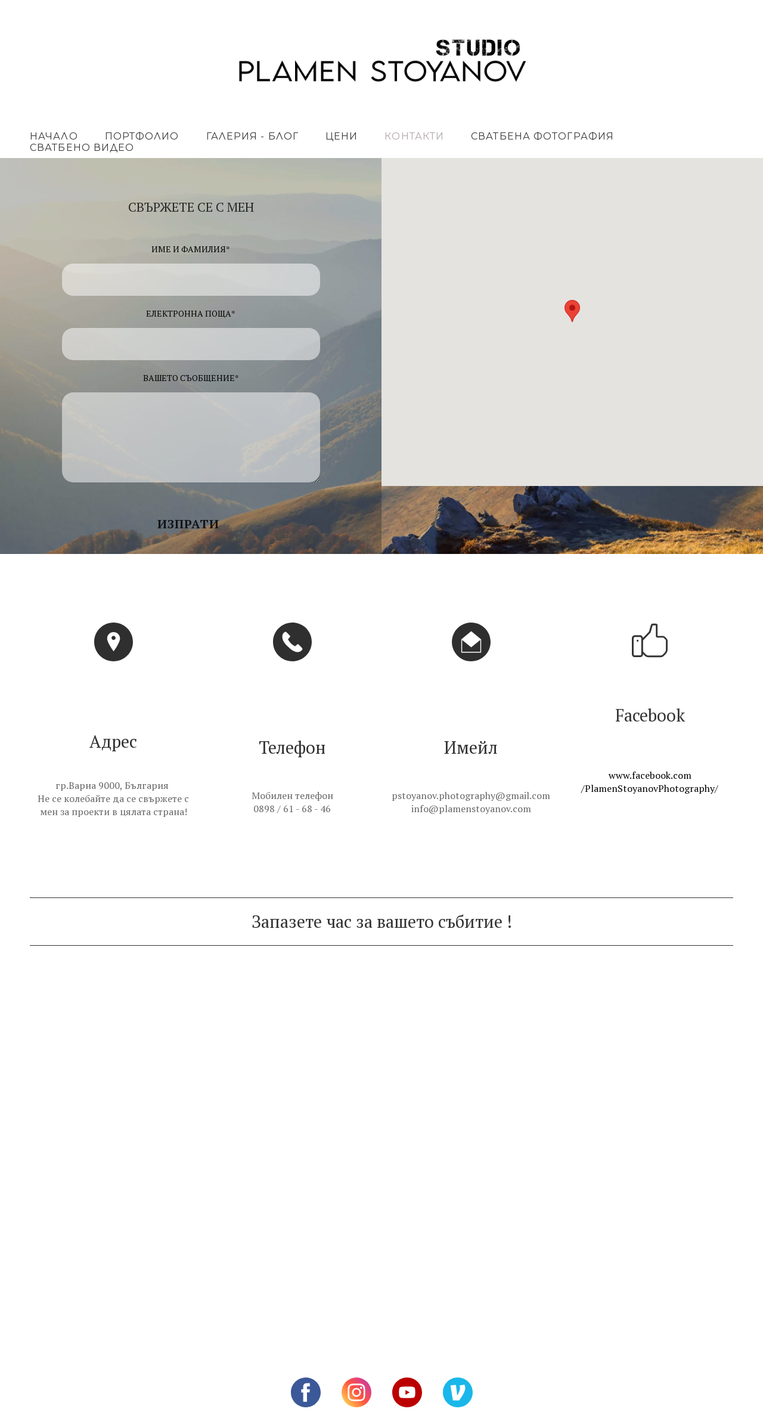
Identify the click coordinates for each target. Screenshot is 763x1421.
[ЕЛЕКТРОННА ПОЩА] (191, 344)
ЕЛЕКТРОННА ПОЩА (190, 313)
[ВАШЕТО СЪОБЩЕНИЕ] (191, 437)
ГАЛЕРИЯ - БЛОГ (252, 136)
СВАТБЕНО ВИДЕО (82, 147)
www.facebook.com (650, 775)
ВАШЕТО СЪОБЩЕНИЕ (191, 377)
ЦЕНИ (341, 136)
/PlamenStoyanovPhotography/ (649, 788)
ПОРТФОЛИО (142, 136)
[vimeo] (458, 1392)
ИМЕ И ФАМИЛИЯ (190, 249)
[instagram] (356, 1392)
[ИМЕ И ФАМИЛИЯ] (191, 280)
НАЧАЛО (54, 136)
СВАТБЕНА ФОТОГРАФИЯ (542, 136)
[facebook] (306, 1392)
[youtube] (407, 1392)
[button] (191, 524)
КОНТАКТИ (414, 136)
